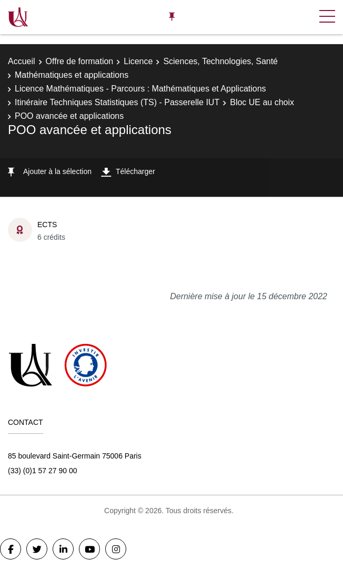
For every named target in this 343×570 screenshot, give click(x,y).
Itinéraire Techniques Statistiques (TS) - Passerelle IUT (117, 102)
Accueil (21, 61)
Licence (138, 61)
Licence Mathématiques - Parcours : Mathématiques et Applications (140, 88)
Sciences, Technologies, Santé (220, 61)
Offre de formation (80, 61)
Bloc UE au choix (262, 102)
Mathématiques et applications (71, 74)
